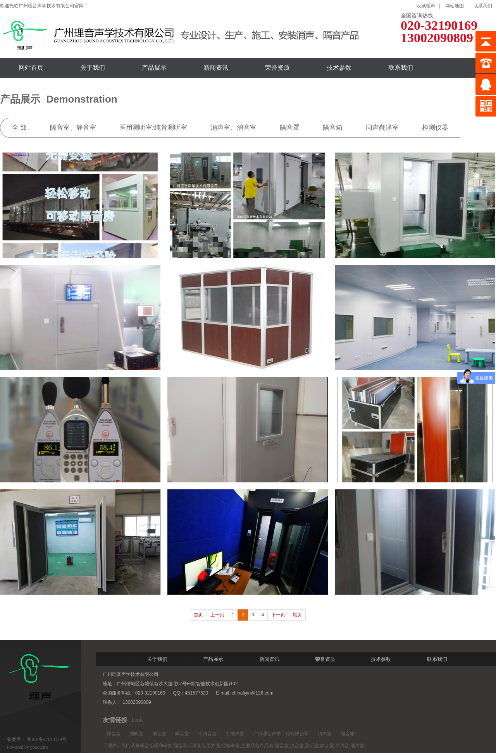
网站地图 (454, 6)
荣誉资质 (277, 67)
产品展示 (154, 67)
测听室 (136, 733)
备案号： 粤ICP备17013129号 (37, 739)
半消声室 (235, 733)
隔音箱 (348, 733)
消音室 (159, 733)
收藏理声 (426, 6)
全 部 (19, 127)
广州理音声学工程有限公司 (281, 733)
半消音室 (207, 733)
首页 (198, 614)
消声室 (325, 733)
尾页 (297, 614)
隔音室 (182, 733)
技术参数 (339, 67)
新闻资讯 (215, 67)
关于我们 (92, 67)
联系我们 (483, 6)
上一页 (217, 614)
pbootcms (39, 747)
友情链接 (115, 720)
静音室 (114, 733)
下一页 (278, 614)
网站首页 (31, 67)
